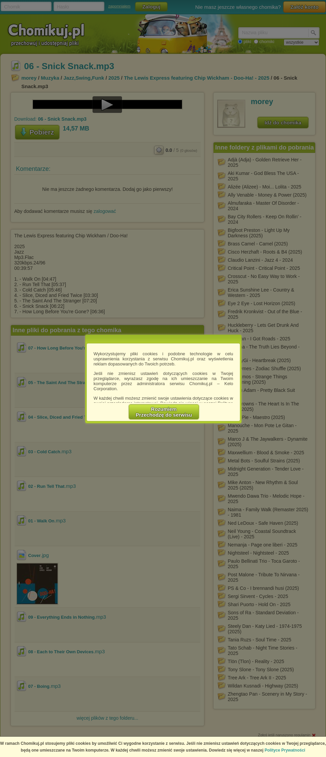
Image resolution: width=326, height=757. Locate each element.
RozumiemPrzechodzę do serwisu (164, 412)
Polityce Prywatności (285, 750)
